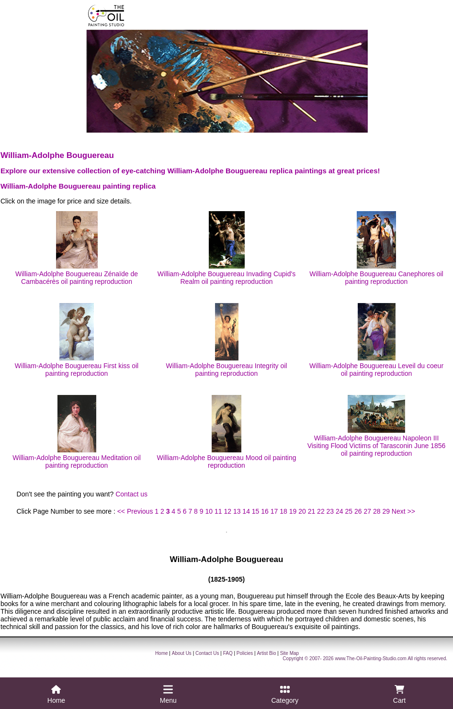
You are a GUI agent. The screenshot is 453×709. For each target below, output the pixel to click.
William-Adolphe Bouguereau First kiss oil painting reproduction (76, 340)
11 (218, 511)
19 (293, 511)
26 (358, 511)
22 (321, 511)
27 (367, 511)
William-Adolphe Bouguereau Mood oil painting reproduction (226, 432)
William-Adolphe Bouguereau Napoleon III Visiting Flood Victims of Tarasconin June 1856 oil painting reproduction (376, 426)
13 (237, 511)
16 (265, 511)
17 (274, 511)
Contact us (131, 494)
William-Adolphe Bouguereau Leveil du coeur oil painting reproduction (376, 340)
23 (330, 511)
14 (246, 511)
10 (209, 511)
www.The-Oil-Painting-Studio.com (371, 658)
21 (312, 511)
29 (386, 511)
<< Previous (135, 511)
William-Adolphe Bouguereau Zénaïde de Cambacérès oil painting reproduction (76, 248)
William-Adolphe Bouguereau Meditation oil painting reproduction (76, 432)
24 (339, 511)
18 (283, 511)
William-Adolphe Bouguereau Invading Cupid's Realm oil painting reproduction (226, 248)
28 (377, 511)
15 (256, 511)
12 (227, 511)
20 (302, 511)
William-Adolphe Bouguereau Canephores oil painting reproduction (376, 248)
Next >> (403, 511)
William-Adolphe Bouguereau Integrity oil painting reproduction (226, 340)
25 (349, 511)
